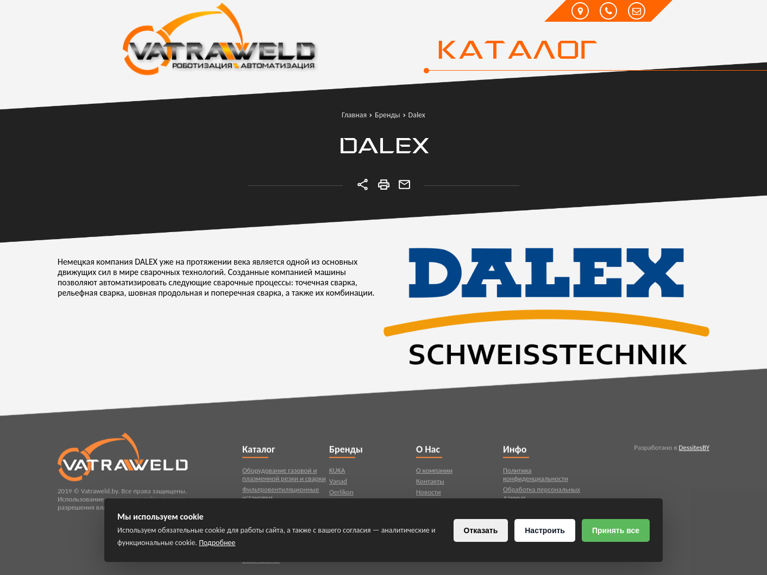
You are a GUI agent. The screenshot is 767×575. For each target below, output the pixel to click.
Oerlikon (341, 494)
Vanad (338, 483)
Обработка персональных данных (541, 496)
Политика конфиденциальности (535, 476)
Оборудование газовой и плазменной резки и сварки (284, 476)
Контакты (430, 483)
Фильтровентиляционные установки (280, 496)
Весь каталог (261, 562)
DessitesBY (694, 450)
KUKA (337, 472)
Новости (428, 494)
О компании (434, 472)
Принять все (615, 530)
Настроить (545, 530)
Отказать (481, 530)
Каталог (517, 52)
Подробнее (217, 542)
